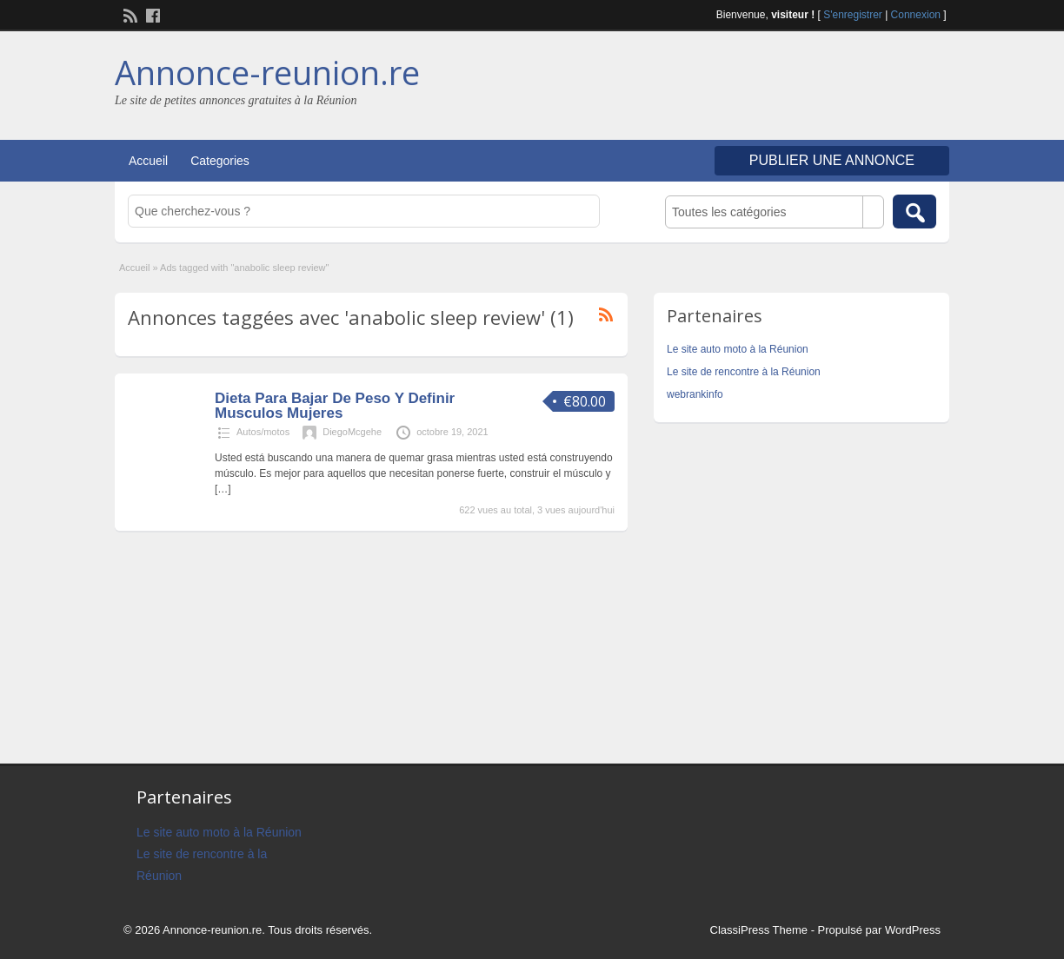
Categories (219, 161)
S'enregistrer (852, 15)
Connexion (916, 15)
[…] (223, 489)
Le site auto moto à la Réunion (737, 349)
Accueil (148, 161)
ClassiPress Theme (759, 929)
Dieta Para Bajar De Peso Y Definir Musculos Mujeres (335, 405)
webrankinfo (695, 394)
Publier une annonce (831, 160)
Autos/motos (262, 432)
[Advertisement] (745, 88)
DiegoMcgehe (352, 432)
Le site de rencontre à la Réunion (744, 372)
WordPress (913, 929)
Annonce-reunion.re (267, 72)
